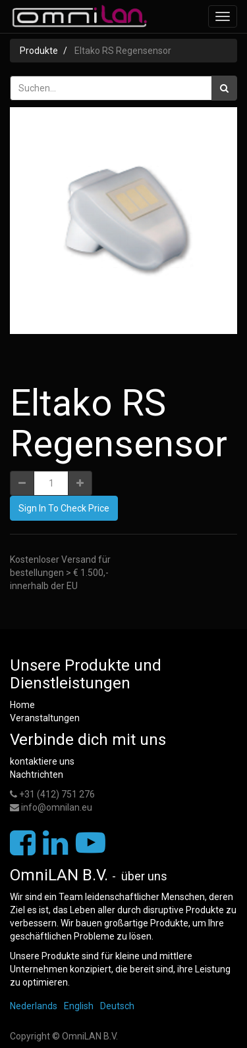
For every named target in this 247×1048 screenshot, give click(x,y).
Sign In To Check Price (63, 508)
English (79, 1006)
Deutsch (117, 1006)
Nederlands (33, 1006)
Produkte (39, 50)
